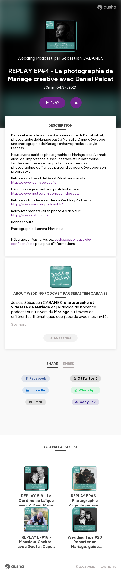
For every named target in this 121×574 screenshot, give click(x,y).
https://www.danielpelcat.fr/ (33, 182)
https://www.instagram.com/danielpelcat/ (45, 193)
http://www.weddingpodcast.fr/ (37, 204)
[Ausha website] (106, 7)
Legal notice (108, 566)
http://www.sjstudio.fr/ (29, 215)
